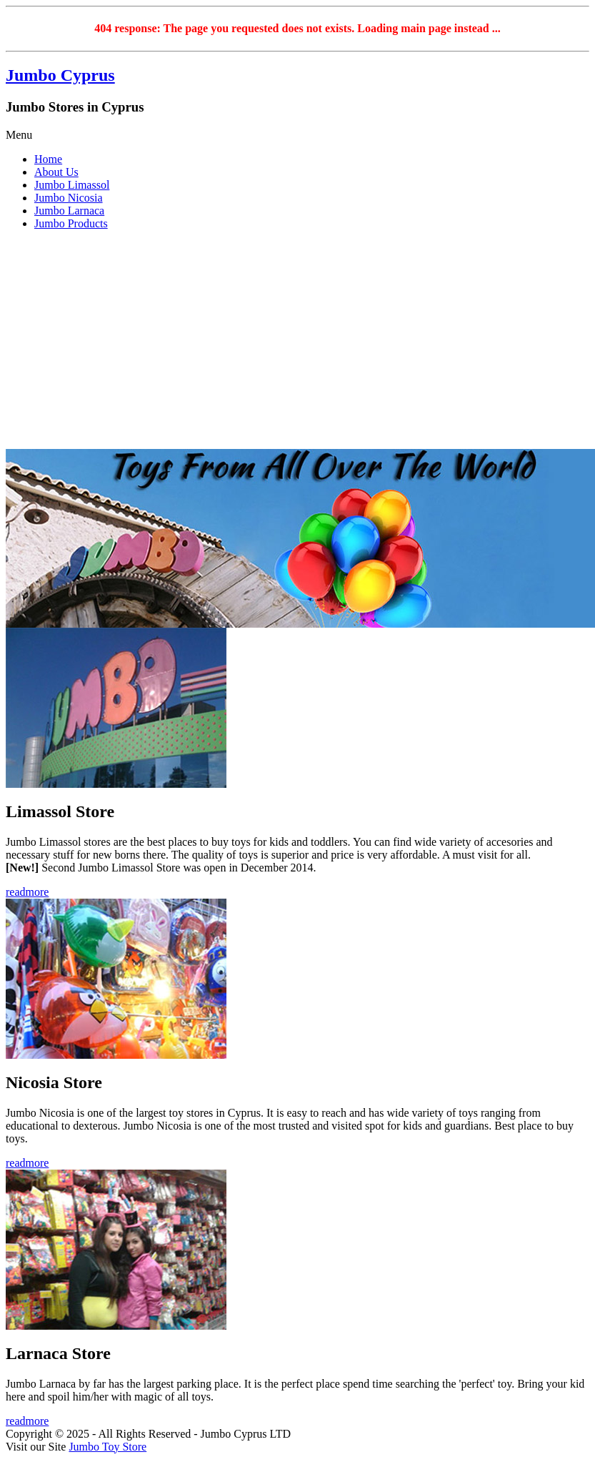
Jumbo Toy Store (107, 1447)
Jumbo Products (71, 223)
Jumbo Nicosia (68, 198)
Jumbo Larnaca (69, 210)
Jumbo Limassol (71, 185)
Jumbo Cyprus (60, 75)
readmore (27, 892)
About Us (56, 172)
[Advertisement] (298, 342)
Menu (19, 135)
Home (48, 159)
